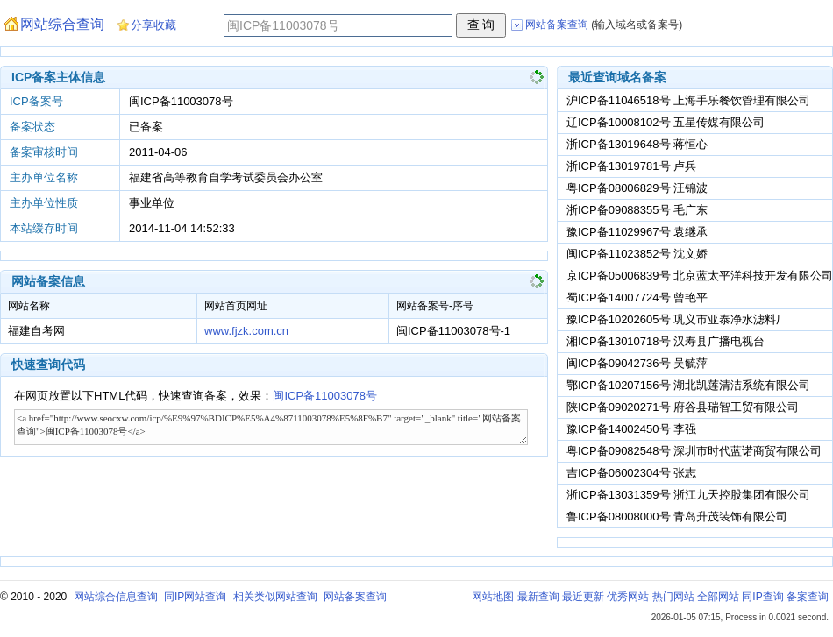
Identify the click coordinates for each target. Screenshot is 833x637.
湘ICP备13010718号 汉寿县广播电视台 (665, 341)
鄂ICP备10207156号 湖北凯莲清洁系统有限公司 (688, 385)
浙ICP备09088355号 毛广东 (637, 209)
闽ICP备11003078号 (325, 395)
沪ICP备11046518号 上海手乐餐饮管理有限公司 (688, 100)
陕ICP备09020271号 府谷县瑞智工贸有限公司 (682, 407)
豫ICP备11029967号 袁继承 (637, 231)
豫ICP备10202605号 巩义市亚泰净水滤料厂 (676, 319)
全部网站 (718, 597)
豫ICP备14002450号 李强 (631, 428)
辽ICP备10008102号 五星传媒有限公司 (665, 122)
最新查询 (538, 597)
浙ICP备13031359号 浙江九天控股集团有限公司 (688, 494)
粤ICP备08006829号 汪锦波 (637, 188)
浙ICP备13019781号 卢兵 (631, 166)
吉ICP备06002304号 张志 (631, 472)
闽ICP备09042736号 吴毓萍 (637, 363)
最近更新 (583, 597)
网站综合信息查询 (116, 597)
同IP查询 (762, 597)
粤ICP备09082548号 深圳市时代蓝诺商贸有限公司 (694, 450)
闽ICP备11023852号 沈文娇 (637, 253)
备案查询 (808, 597)
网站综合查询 (62, 24)
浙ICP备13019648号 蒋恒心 (637, 144)
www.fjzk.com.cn (246, 330)
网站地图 (493, 597)
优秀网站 (628, 597)
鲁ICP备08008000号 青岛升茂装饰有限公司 (676, 516)
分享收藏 (153, 25)
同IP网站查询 (195, 597)
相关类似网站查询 (275, 597)
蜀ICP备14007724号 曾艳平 (637, 297)
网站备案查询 (355, 597)
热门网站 (673, 597)
